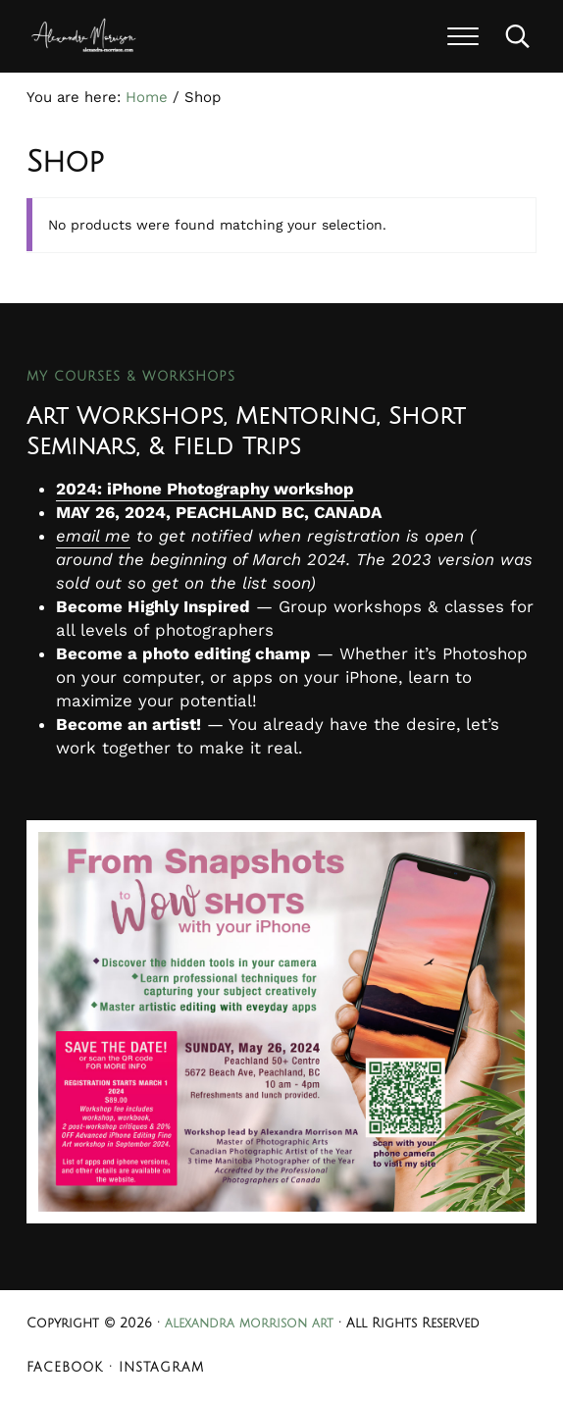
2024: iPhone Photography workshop (205, 488)
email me (93, 535)
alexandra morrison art (249, 1323)
